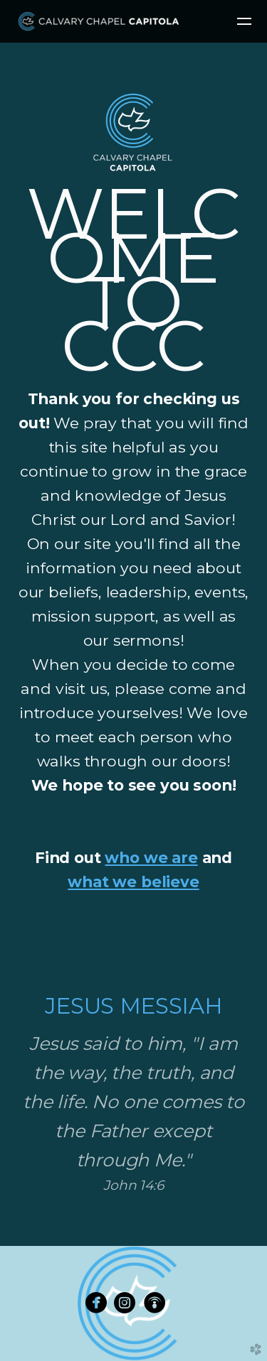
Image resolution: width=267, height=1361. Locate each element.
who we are (151, 857)
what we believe (133, 881)
